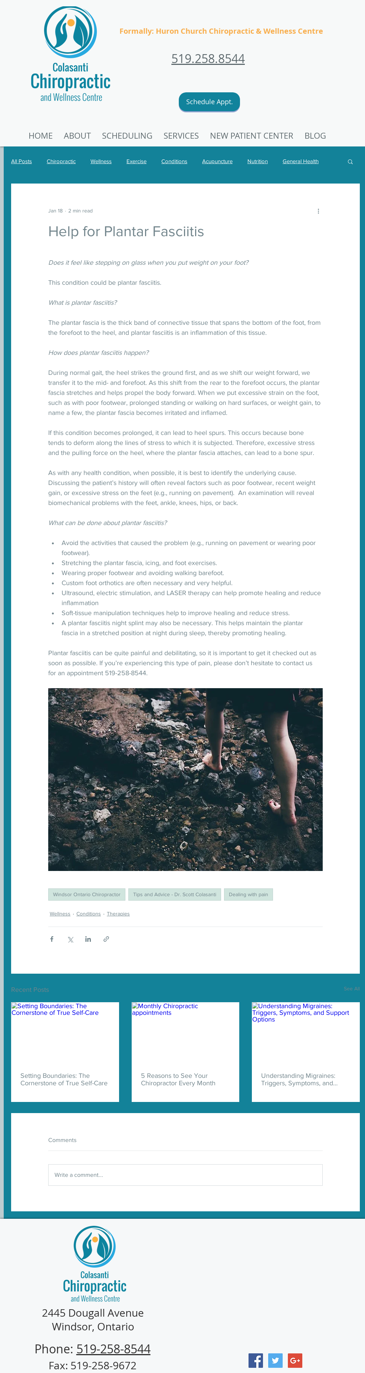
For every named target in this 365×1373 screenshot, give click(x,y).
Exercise (136, 161)
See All (352, 988)
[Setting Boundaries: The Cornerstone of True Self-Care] (65, 1033)
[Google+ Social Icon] (295, 1360)
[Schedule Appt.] (209, 101)
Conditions (174, 161)
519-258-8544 (113, 1349)
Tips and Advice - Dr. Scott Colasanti (174, 894)
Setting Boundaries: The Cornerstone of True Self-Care (64, 1079)
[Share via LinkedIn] (88, 939)
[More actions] (318, 210)
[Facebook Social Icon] (256, 1360)
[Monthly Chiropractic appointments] (185, 1033)
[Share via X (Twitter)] (69, 939)
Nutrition (257, 161)
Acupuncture (217, 161)
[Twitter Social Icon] (275, 1360)
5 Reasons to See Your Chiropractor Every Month (178, 1079)
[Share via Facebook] (51, 939)
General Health (301, 161)
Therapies (118, 914)
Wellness (101, 161)
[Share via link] (106, 939)
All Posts (21, 161)
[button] (251, 136)
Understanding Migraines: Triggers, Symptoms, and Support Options (298, 1079)
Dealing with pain (248, 894)
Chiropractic (61, 161)
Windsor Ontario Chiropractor (87, 894)
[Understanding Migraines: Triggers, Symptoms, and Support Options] (305, 1033)
